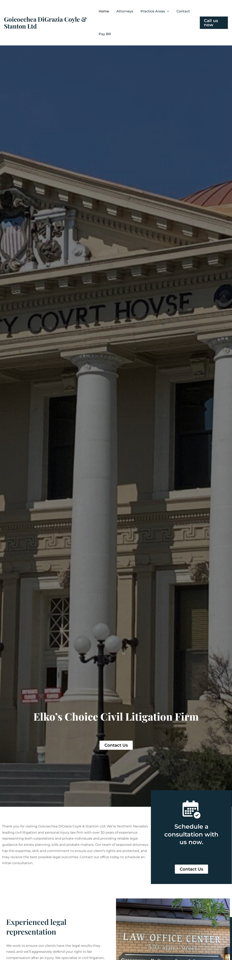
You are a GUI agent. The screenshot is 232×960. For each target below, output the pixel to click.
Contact (183, 11)
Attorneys (124, 11)
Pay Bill (105, 34)
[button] (167, 11)
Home (104, 11)
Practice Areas (155, 11)
